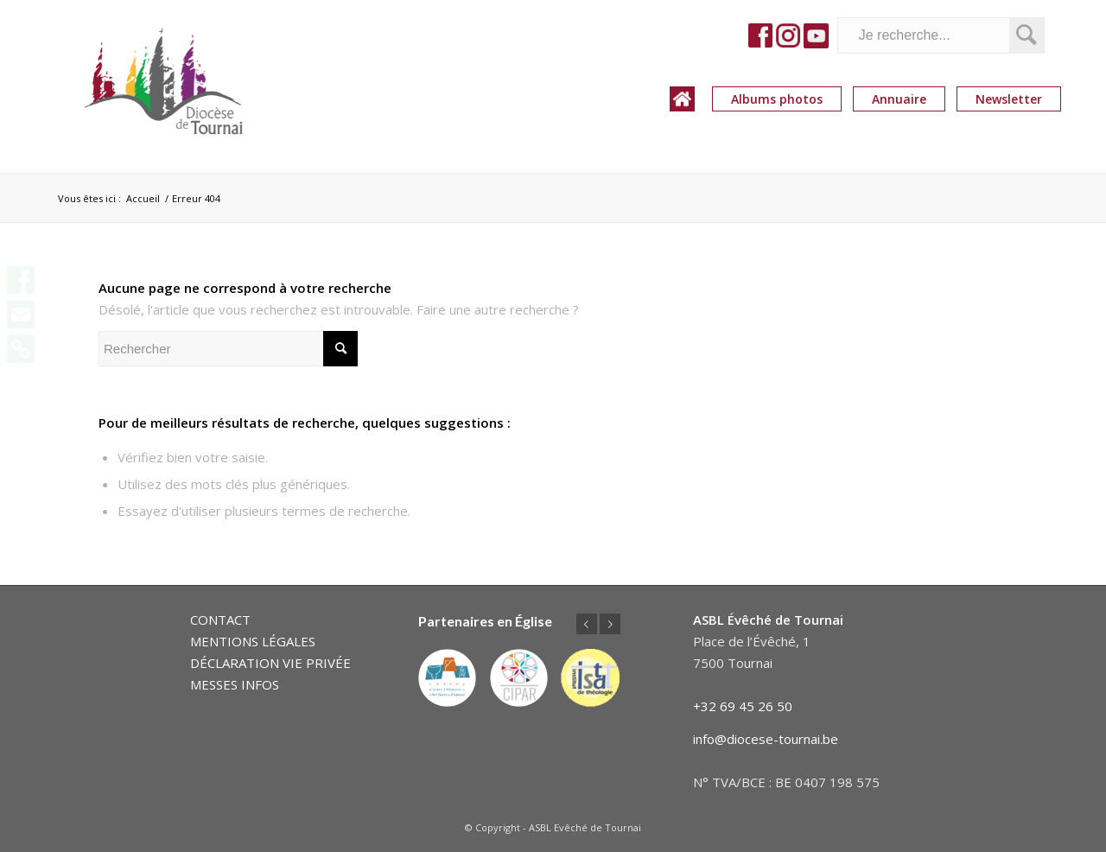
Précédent (586, 624)
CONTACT (220, 619)
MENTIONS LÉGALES (252, 641)
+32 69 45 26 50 (742, 706)
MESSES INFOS (234, 684)
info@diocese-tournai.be (765, 738)
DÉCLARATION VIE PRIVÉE (270, 662)
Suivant (610, 624)
